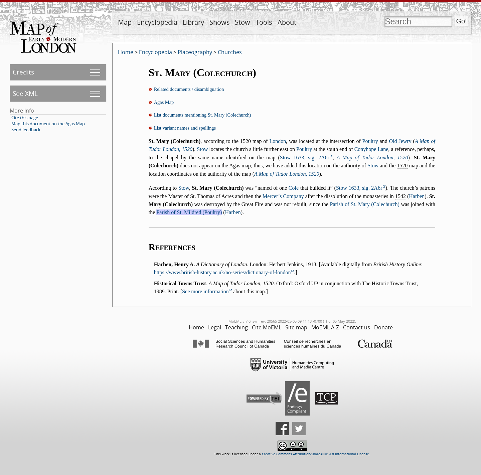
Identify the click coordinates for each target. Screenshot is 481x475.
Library (193, 22)
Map (125, 22)
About (287, 22)
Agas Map (164, 102)
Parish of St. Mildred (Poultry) (189, 212)
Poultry (370, 141)
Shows (219, 22)
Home (125, 52)
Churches (230, 52)
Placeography (195, 52)
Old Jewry (400, 141)
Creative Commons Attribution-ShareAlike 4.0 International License (315, 454)
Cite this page (24, 118)
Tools (264, 22)
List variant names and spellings (185, 128)
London (278, 141)
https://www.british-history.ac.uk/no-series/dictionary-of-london (222, 272)
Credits (23, 71)
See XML (25, 93)
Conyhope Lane (371, 149)
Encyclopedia (157, 22)
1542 (400, 196)
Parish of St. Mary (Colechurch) (364, 204)
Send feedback (25, 130)
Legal (214, 327)
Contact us (356, 327)
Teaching (236, 327)
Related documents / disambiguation (189, 89)
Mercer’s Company (283, 196)
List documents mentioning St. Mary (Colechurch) (202, 115)
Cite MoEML (266, 327)
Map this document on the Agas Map (48, 124)
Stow (242, 22)
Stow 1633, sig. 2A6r (304, 157)
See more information (205, 291)
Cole (294, 188)
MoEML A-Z (325, 327)
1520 (245, 141)
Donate (383, 327)
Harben (417, 196)
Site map (296, 327)
